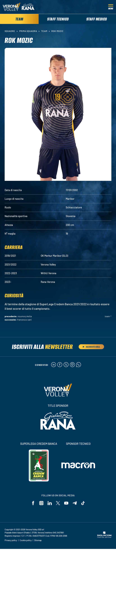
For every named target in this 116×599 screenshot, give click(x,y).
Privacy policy (11, 541)
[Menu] (110, 7)
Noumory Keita (25, 316)
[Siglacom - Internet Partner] (104, 537)
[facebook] (59, 365)
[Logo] (11, 7)
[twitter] (66, 365)
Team (44, 31)
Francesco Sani (24, 320)
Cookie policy (26, 541)
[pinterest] (72, 365)
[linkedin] (53, 365)
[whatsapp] (78, 365)
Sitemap (38, 541)
